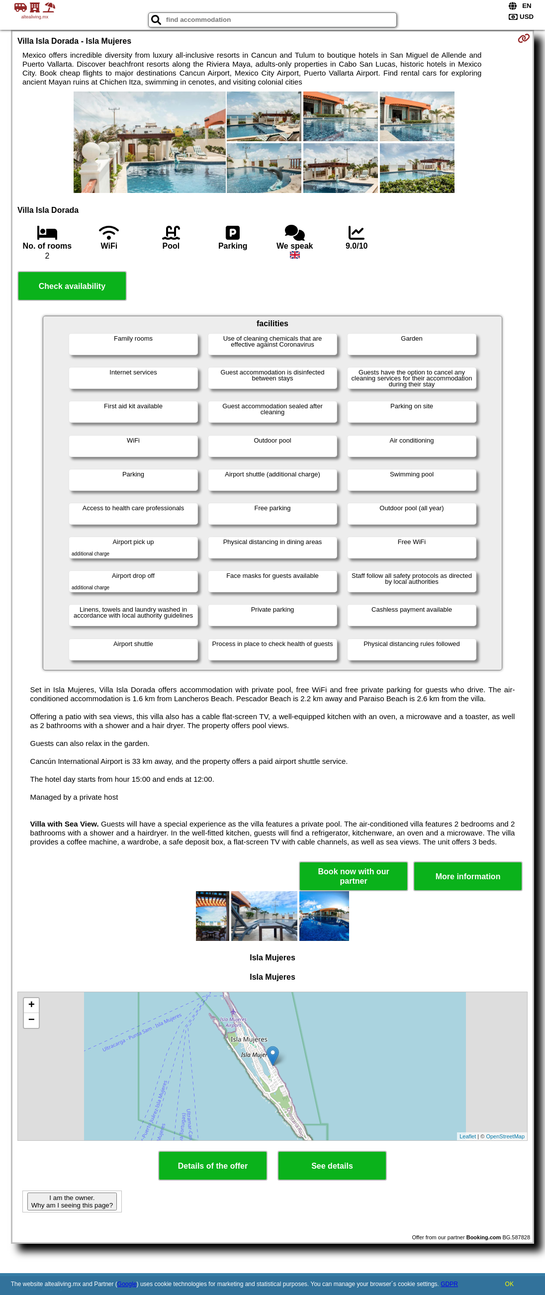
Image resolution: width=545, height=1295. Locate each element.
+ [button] (31, 1005)
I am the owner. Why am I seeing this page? (72, 1201)
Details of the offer (213, 1166)
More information (468, 876)
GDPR (449, 1284)
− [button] (31, 1020)
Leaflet (467, 1136)
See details (332, 1166)
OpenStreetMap (505, 1136)
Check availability (72, 286)
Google (127, 1284)
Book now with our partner (353, 876)
